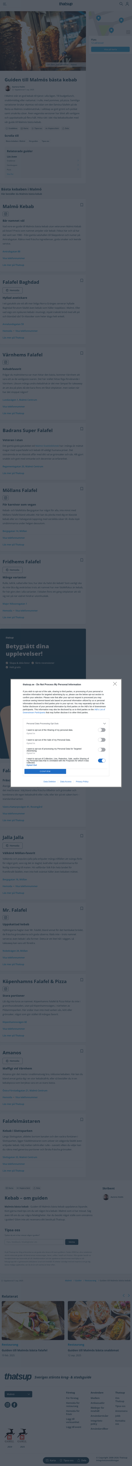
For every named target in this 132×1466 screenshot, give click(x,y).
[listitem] (66, 723)
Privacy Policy (82, 781)
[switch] (102, 730)
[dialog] (66, 733)
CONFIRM (45, 771)
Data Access (65, 781)
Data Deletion (50, 781)
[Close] (116, 684)
